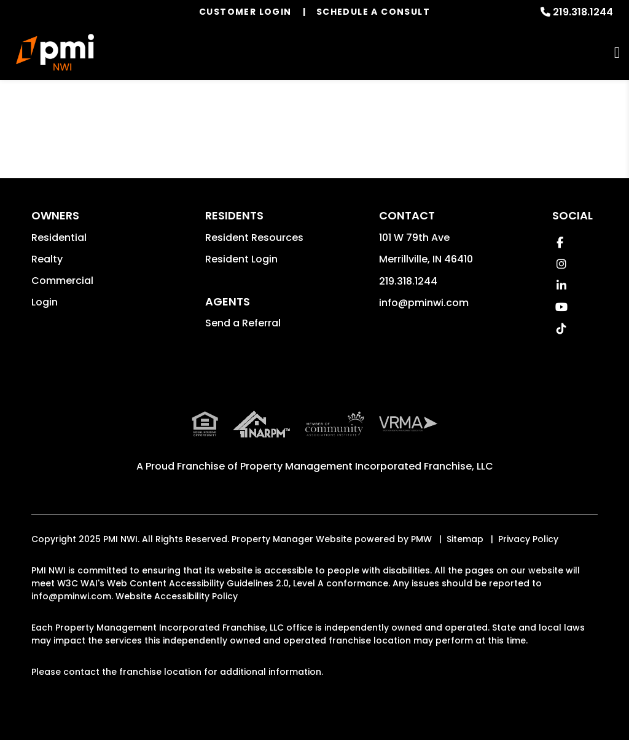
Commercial (62, 281)
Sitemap (465, 539)
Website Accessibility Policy (176, 596)
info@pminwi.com (424, 303)
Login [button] (44, 302)
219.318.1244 (583, 12)
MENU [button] (617, 52)
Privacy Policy (528, 539)
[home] (55, 52)
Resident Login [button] (241, 259)
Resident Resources (254, 237)
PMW (421, 539)
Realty (47, 259)
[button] (560, 242)
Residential (59, 237)
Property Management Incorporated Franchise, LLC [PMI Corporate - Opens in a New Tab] (366, 466)
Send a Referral (243, 323)
